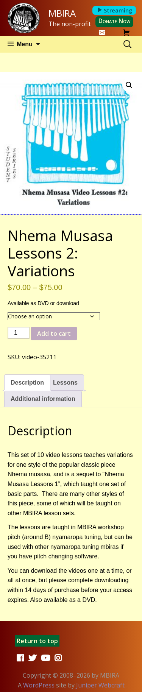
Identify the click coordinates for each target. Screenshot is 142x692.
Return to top (37, 641)
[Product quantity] (19, 333)
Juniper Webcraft (100, 685)
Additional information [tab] (43, 399)
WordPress (39, 685)
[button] (129, 85)
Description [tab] (27, 382)
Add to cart (54, 333)
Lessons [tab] (65, 382)
